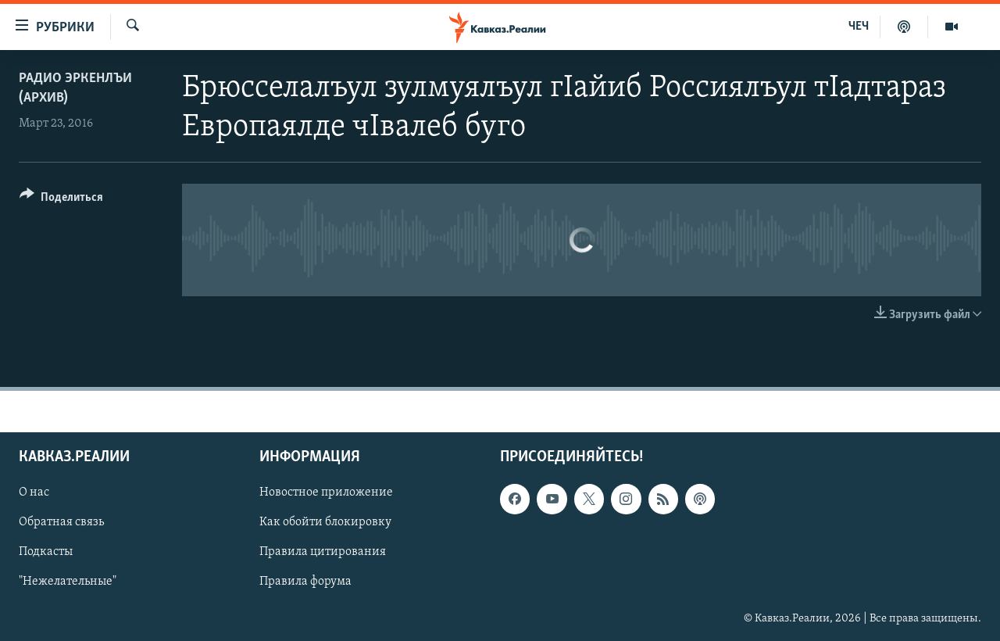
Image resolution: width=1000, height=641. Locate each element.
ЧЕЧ (858, 26)
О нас (34, 492)
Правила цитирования (322, 552)
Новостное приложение (326, 492)
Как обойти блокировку (325, 522)
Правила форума (305, 581)
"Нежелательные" (67, 581)
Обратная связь (61, 522)
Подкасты (46, 552)
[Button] (61, 200)
